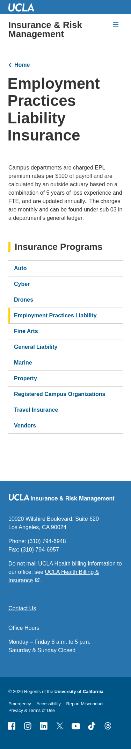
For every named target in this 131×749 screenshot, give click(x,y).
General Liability (35, 347)
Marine (23, 363)
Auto (20, 268)
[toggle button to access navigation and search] (116, 24)
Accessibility (48, 703)
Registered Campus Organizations (59, 394)
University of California (78, 691)
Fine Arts (26, 331)
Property (25, 378)
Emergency (19, 703)
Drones (23, 300)
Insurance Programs (58, 247)
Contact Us (22, 608)
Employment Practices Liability (55, 315)
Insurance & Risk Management (45, 29)
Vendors (25, 425)
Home (22, 65)
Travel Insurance (36, 410)
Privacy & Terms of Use (31, 710)
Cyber (22, 284)
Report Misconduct (85, 703)
